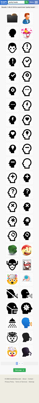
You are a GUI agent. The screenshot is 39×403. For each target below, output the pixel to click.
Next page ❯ (19, 370)
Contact (30, 379)
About (24, 379)
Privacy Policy (9, 382)
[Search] (27, 2)
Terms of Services (21, 382)
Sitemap (31, 382)
